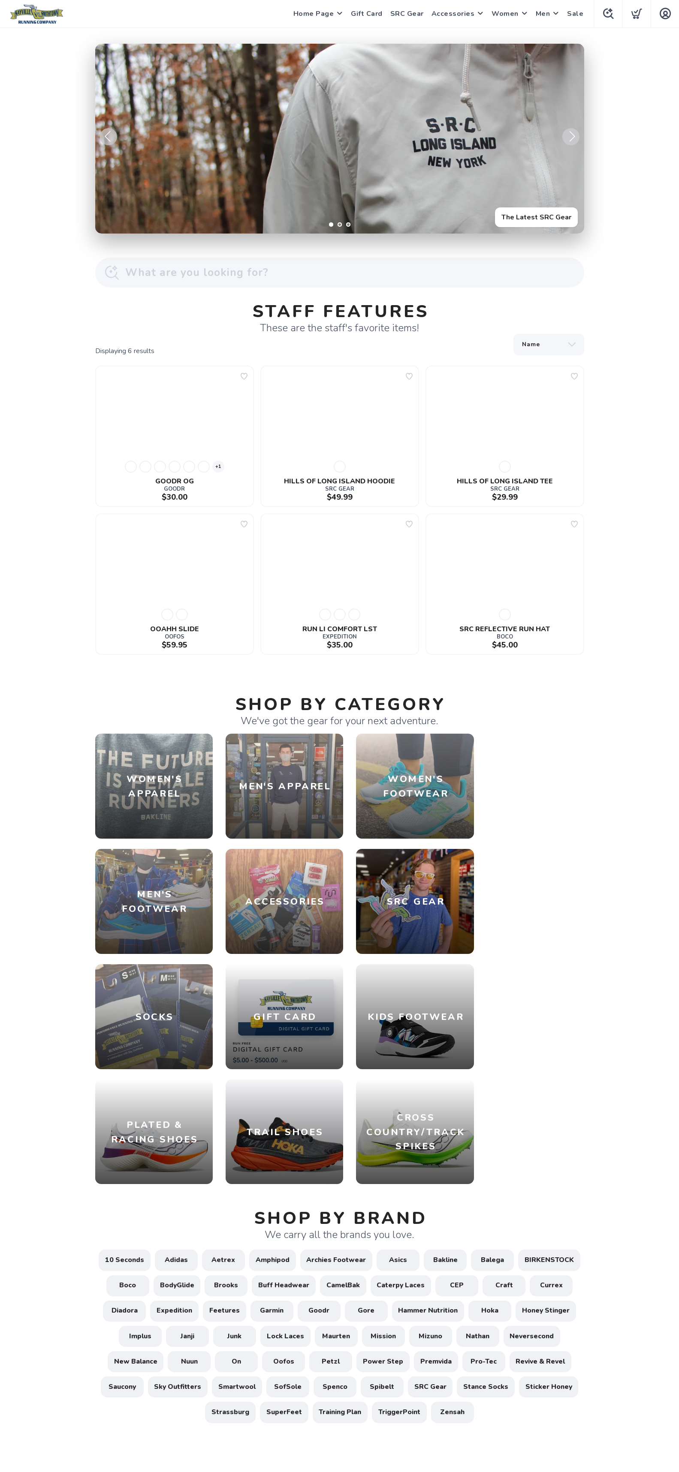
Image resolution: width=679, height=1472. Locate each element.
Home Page (313, 13)
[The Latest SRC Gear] (339, 139)
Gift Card (366, 13)
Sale (574, 13)
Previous (108, 136)
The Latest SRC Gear (536, 217)
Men (542, 13)
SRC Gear (406, 13)
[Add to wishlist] (244, 376)
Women (504, 13)
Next (570, 136)
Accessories (452, 13)
